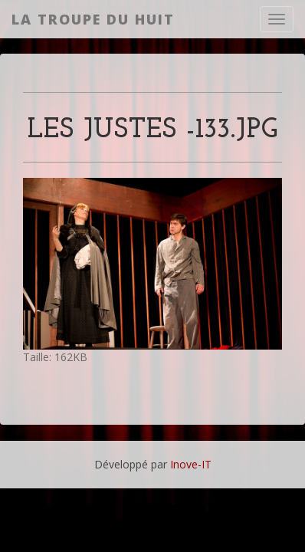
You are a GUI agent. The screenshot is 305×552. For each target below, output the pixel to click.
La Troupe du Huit (93, 19)
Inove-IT (191, 464)
